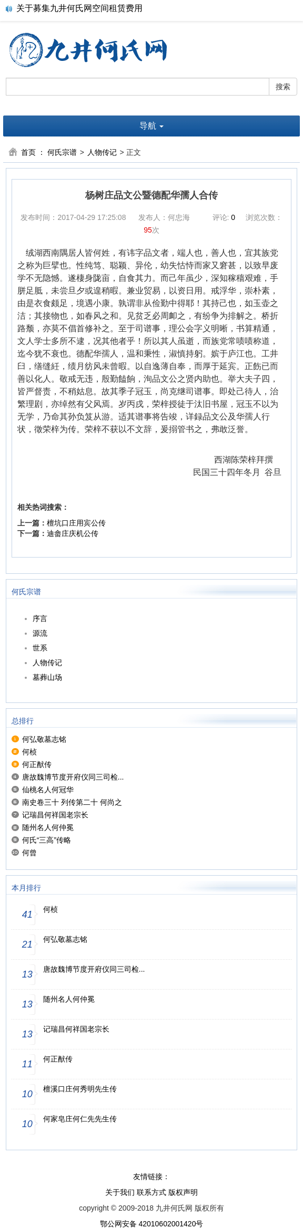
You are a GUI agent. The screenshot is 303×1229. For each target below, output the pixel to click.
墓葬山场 (47, 677)
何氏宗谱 (62, 152)
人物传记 (102, 152)
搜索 (283, 86)
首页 (28, 152)
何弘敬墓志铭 (44, 739)
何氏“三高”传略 (46, 840)
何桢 (29, 752)
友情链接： (151, 1176)
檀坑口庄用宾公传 (76, 523)
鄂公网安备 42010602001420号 (152, 1224)
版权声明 (183, 1192)
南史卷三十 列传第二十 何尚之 (72, 802)
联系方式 (151, 1192)
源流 (40, 633)
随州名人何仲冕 (48, 827)
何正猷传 (37, 764)
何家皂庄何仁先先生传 (80, 1119)
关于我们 (120, 1192)
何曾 (29, 852)
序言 (40, 618)
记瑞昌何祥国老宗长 (55, 815)
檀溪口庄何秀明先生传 (80, 1089)
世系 (40, 648)
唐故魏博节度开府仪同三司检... (73, 777)
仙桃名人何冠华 (48, 789)
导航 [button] (151, 125)
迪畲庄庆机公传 (72, 533)
